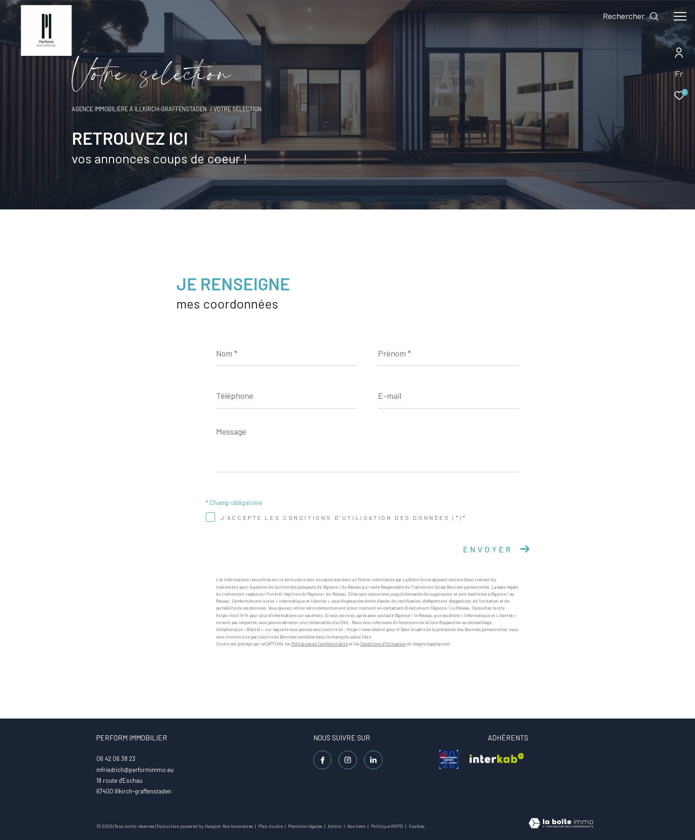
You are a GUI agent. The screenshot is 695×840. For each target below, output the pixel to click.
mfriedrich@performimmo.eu (135, 769)
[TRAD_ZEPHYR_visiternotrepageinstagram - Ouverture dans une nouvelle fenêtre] (347, 760)
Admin (335, 826)
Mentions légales (305, 826)
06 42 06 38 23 (115, 758)
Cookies (417, 826)
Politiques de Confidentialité (319, 643)
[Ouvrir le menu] (680, 16)
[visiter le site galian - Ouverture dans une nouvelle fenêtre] (448, 759)
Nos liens (356, 826)
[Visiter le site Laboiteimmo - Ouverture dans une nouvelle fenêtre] (561, 824)
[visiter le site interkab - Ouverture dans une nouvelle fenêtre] (497, 759)
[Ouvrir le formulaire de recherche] (631, 16)
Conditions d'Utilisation (383, 643)
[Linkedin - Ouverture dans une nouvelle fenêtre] (373, 760)
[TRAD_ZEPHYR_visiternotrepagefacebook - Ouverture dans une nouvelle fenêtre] (322, 760)
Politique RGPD (387, 826)
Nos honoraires (238, 826)
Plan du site (270, 826)
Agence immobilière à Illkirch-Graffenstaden (139, 109)
